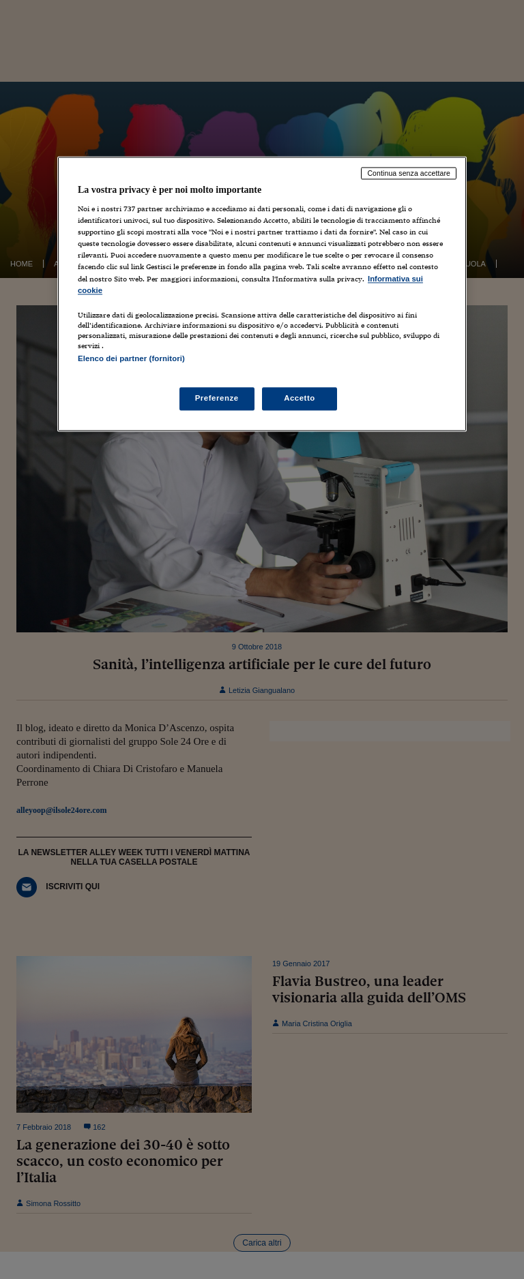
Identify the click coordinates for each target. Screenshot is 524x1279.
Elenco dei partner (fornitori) (131, 358)
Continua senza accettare (408, 173)
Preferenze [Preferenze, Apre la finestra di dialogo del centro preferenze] (217, 398)
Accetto (299, 398)
